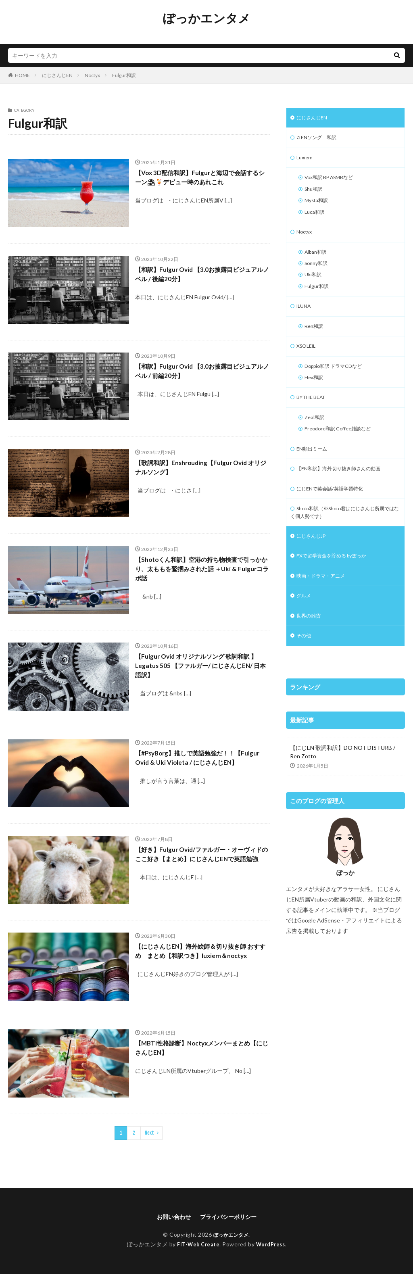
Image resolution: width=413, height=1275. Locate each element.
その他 (304, 667)
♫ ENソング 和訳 (319, 139)
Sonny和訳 (318, 273)
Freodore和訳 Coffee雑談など (342, 449)
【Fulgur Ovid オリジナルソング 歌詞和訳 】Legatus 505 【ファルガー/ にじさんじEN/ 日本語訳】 (202, 668)
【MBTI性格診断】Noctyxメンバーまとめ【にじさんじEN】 (200, 1049)
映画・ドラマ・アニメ (324, 604)
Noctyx (92, 75)
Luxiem (305, 160)
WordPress (272, 1245)
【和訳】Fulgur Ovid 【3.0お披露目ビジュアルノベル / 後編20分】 (199, 276)
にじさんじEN (57, 75)
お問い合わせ (169, 1217)
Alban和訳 (317, 260)
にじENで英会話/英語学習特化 (334, 512)
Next (149, 1133)
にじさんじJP (313, 562)
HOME (22, 75)
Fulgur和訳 (124, 75)
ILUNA (304, 319)
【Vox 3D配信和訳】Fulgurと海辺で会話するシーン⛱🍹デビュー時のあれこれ (201, 179)
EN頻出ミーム (314, 470)
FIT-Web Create (196, 1245)
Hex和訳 (315, 394)
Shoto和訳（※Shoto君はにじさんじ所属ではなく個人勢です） (345, 537)
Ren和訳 (315, 340)
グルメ (304, 625)
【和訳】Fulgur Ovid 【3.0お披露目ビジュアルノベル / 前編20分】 (199, 372)
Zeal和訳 (316, 436)
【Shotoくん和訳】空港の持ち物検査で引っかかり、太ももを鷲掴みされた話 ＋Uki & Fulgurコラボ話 (201, 571)
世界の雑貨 (310, 646)
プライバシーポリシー (230, 1217)
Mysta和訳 (318, 206)
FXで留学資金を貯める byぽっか (337, 583)
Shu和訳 (315, 193)
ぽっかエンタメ (206, 18)
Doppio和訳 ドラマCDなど (338, 382)
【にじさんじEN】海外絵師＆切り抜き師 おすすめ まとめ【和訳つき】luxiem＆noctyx (201, 958)
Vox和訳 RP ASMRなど (333, 181)
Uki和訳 (314, 285)
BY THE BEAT (314, 415)
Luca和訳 (316, 218)
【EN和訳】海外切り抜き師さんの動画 (345, 491)
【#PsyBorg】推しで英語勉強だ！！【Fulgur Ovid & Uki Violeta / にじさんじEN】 (201, 764)
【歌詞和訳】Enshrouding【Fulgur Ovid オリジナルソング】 (200, 469)
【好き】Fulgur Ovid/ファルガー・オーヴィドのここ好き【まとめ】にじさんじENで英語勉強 (200, 861)
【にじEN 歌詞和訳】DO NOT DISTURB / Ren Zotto (342, 783)
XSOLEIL (307, 361)
